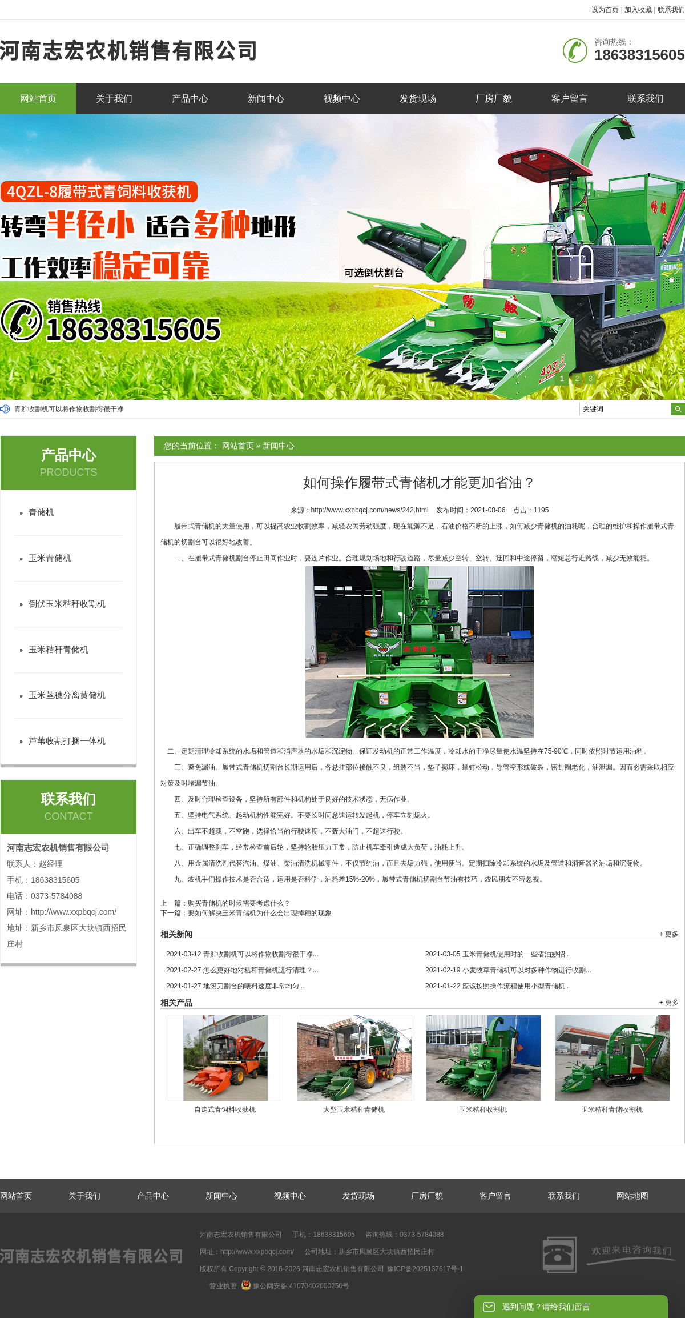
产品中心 (190, 98)
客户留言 (569, 98)
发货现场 (418, 98)
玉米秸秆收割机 (483, 1109)
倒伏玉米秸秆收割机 (67, 603)
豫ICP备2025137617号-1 (425, 1269)
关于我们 (114, 98)
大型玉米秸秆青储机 (354, 1109)
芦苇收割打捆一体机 (67, 741)
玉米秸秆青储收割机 (612, 1109)
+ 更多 (669, 934)
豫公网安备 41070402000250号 (295, 1286)
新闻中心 (266, 98)
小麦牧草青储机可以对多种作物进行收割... (508, 970)
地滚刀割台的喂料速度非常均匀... (235, 986)
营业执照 (223, 1286)
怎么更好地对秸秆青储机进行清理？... (242, 970)
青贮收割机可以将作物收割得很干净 (69, 409)
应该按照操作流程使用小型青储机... (498, 986)
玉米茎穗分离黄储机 (67, 695)
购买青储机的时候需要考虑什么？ (239, 903)
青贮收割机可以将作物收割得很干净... (242, 954)
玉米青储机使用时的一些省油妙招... (498, 954)
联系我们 (671, 10)
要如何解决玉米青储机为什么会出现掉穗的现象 (260, 913)
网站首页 (38, 98)
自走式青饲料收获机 (225, 1109)
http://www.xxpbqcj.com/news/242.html (370, 510)
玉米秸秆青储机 (58, 649)
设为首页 (605, 10)
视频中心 (342, 98)
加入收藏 (638, 10)
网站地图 (632, 1195)
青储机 (41, 512)
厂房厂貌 (494, 98)
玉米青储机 (50, 558)
